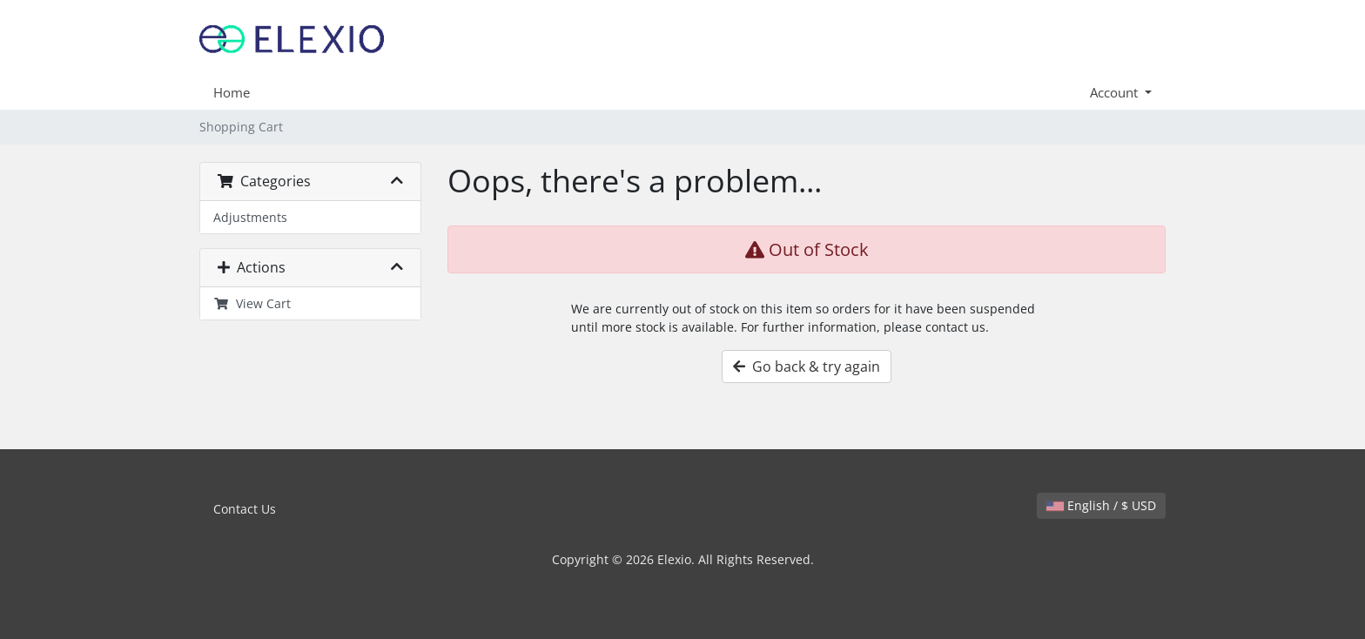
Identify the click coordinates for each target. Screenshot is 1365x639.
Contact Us (244, 509)
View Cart (252, 303)
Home (231, 92)
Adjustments (250, 217)
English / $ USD (1101, 505)
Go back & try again (806, 366)
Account (1115, 92)
